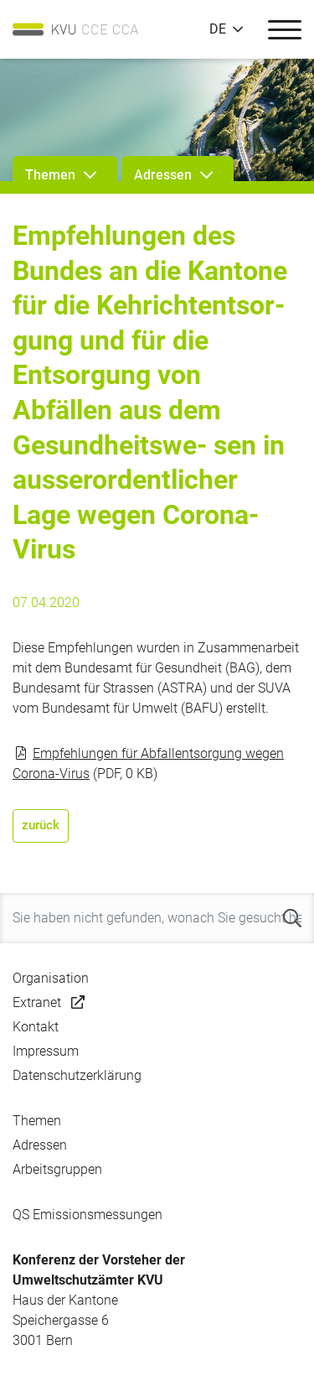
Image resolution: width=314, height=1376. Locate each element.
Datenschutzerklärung (77, 1075)
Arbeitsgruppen (57, 1169)
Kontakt (36, 1027)
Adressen (40, 1145)
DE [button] (217, 29)
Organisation (51, 978)
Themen (37, 1121)
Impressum (46, 1051)
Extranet (37, 1002)
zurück (40, 825)
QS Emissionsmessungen (87, 1215)
